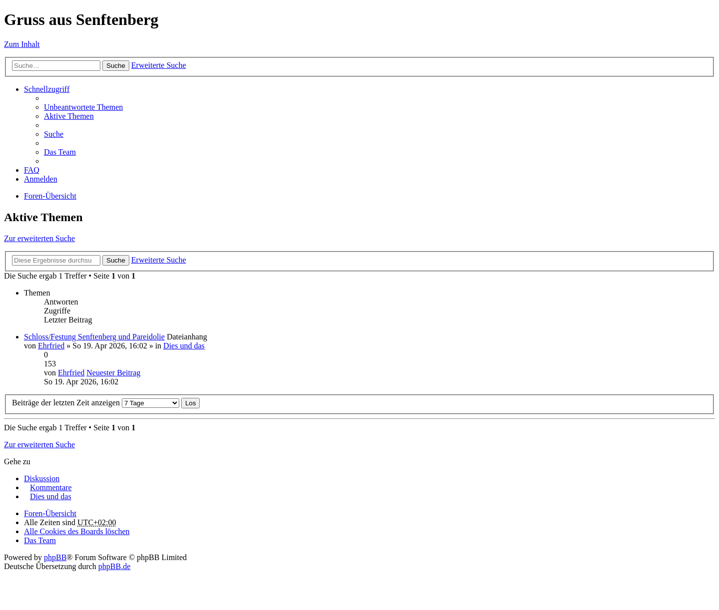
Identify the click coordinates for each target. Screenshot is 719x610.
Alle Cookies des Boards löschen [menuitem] (77, 531)
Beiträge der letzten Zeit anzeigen (95, 402)
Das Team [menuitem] (60, 152)
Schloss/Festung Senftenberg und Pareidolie (94, 336)
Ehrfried (51, 345)
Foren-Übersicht (50, 196)
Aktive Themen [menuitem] (69, 116)
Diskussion (41, 478)
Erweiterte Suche (158, 65)
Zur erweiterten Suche (39, 238)
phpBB (55, 557)
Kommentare (51, 487)
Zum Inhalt (22, 44)
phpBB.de (114, 566)
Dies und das (184, 345)
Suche (115, 65)
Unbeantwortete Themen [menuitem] (83, 107)
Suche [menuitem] (53, 134)
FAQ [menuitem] (31, 170)
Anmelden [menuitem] (40, 179)
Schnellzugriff (46, 89)
